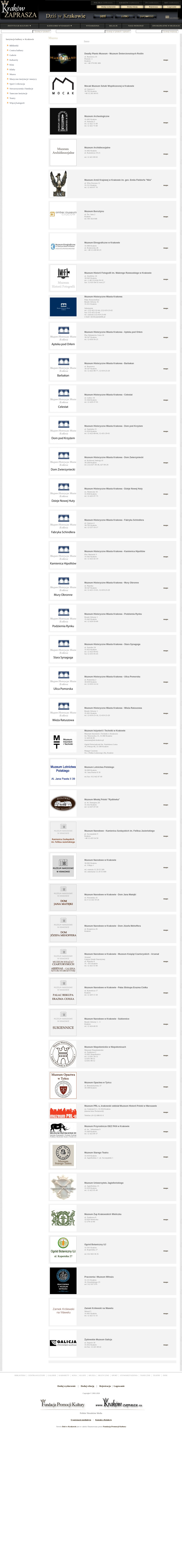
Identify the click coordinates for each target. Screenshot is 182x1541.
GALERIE (52, 1375)
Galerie (13, 55)
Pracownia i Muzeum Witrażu (99, 1277)
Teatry (13, 98)
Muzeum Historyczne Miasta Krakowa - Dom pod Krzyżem (114, 426)
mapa (165, 60)
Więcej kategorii (17, 103)
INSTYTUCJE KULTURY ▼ (19, 26)
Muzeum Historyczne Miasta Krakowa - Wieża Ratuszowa (113, 708)
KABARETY (64, 1375)
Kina (12, 65)
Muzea (13, 74)
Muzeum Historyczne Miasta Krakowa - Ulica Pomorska (112, 676)
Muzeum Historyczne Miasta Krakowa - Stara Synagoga (112, 644)
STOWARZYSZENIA (129, 1375)
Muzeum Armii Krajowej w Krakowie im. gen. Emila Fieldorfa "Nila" (118, 180)
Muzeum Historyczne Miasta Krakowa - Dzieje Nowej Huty (114, 488)
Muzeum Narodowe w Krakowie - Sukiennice (107, 1019)
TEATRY (156, 1375)
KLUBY (82, 1375)
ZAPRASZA (103, 3)
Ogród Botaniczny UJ (95, 1244)
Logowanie (171, 7)
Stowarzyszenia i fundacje (21, 88)
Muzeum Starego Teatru (96, 1152)
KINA (74, 1375)
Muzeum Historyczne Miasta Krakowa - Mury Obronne (112, 582)
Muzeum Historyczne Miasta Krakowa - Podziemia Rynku (113, 614)
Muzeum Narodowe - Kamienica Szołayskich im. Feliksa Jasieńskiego (120, 831)
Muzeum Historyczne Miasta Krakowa (103, 296)
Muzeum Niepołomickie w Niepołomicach (105, 1047)
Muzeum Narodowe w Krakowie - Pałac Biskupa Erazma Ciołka (116, 987)
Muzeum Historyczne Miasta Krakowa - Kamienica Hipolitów (115, 551)
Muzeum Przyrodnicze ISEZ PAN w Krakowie (107, 1126)
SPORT (115, 1375)
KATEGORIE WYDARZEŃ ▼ (59, 26)
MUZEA (92, 1375)
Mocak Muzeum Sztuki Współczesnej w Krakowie (109, 86)
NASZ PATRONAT (136, 26)
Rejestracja (153, 7)
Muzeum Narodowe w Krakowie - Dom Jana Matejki (110, 894)
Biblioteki (14, 45)
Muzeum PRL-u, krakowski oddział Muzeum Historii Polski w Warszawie (121, 1106)
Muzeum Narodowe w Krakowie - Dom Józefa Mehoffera (113, 926)
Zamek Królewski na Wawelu (99, 1308)
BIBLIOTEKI (20, 1375)
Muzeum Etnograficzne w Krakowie (102, 242)
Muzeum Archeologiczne (97, 116)
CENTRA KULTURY (36, 1375)
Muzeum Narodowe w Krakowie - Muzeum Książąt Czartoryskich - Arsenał (122, 954)
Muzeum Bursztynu (94, 211)
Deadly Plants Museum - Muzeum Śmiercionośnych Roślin (114, 53)
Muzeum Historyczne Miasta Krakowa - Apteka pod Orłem (114, 332)
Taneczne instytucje (19, 93)
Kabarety (14, 60)
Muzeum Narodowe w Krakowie (100, 860)
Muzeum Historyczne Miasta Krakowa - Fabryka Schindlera (114, 520)
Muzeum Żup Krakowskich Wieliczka (103, 1214)
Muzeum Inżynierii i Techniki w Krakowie (105, 730)
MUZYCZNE (103, 1375)
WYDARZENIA (92, 26)
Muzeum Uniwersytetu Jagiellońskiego (104, 1183)
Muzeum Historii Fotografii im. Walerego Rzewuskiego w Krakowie (118, 273)
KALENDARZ (172, 18)
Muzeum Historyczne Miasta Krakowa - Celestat (109, 394)
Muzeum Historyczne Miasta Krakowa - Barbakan (109, 363)
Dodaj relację (132, 7)
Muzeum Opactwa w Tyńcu (98, 1082)
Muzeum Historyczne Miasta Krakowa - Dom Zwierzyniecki (114, 457)
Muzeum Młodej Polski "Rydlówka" (102, 799)
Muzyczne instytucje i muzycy (23, 79)
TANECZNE (145, 1375)
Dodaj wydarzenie (108, 7)
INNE (165, 1375)
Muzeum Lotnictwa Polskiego (99, 767)
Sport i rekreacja (17, 84)
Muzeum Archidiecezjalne (97, 147)
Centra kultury (16, 50)
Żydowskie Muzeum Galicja (98, 1339)
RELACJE (113, 26)
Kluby (12, 69)
